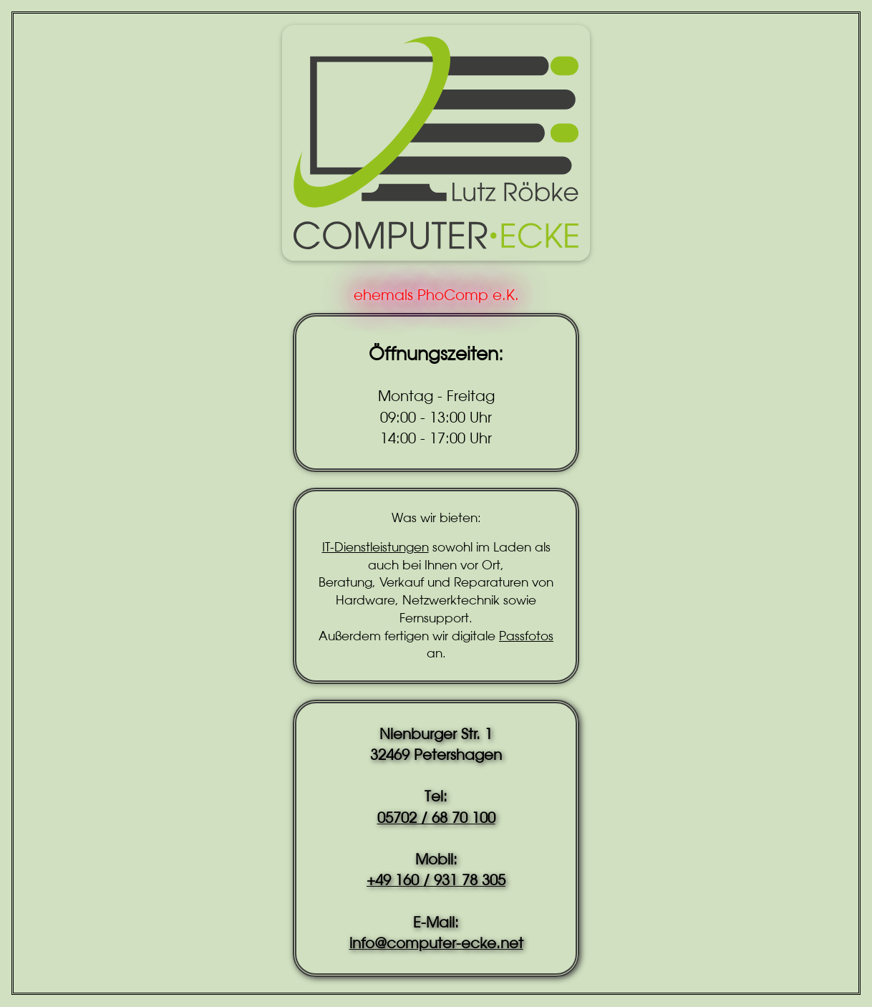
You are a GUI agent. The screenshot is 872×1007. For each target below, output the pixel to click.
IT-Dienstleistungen (375, 546)
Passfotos (526, 635)
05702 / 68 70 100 (436, 818)
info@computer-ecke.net (436, 943)
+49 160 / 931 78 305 (436, 880)
